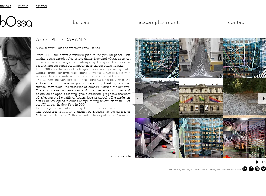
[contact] (236, 23)
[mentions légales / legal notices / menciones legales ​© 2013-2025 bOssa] (142, 170)
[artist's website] (120, 157)
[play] (258, 162)
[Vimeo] (263, 168)
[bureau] (81, 23)
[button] (157, 58)
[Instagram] (257, 168)
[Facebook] (251, 168)
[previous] (137, 98)
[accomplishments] (159, 23)
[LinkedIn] (244, 168)
